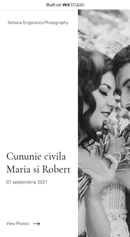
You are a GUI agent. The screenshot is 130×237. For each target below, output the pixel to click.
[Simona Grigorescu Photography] (39, 23)
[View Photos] (39, 224)
